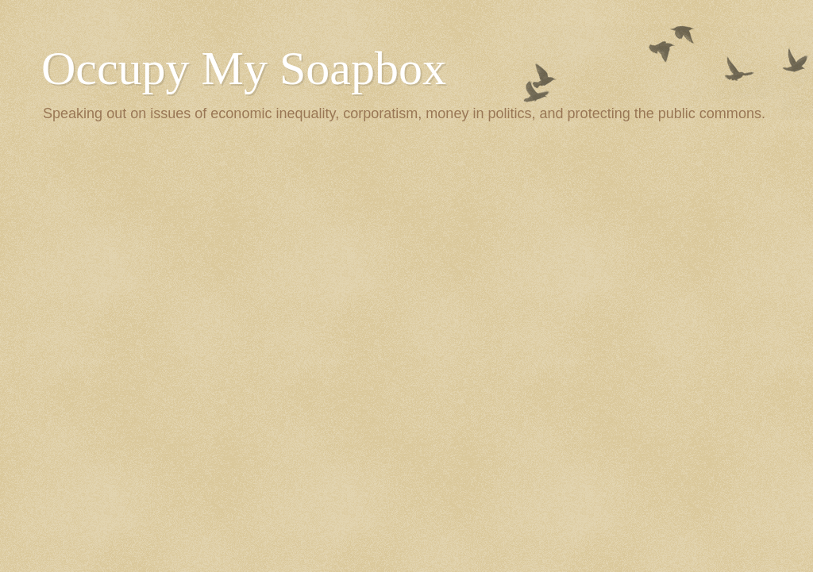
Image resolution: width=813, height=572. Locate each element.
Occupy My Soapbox (243, 68)
